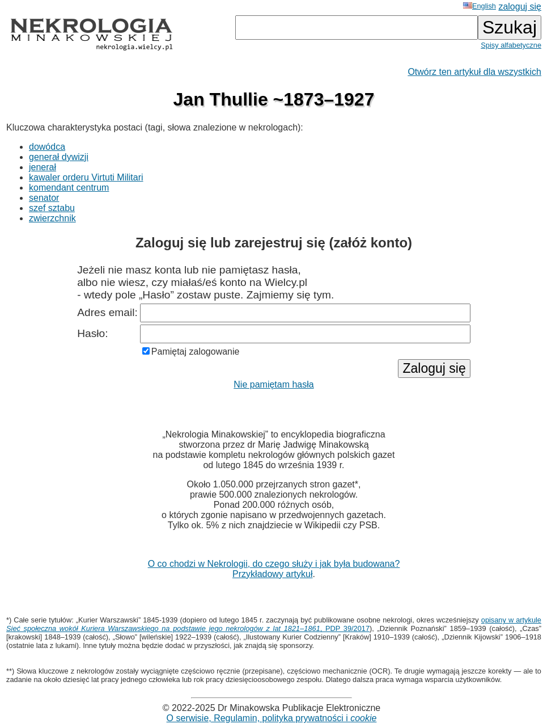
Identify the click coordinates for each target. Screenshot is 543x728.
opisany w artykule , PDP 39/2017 (273, 624)
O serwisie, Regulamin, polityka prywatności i (272, 718)
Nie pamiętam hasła (273, 384)
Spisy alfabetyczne (511, 45)
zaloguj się (519, 6)
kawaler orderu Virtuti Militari (86, 177)
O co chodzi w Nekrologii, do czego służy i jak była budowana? (274, 564)
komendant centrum (69, 187)
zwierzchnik (52, 218)
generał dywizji (58, 157)
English (479, 6)
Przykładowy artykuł (272, 574)
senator (44, 198)
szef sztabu (52, 208)
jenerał (42, 167)
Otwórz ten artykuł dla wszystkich (474, 72)
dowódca (47, 147)
